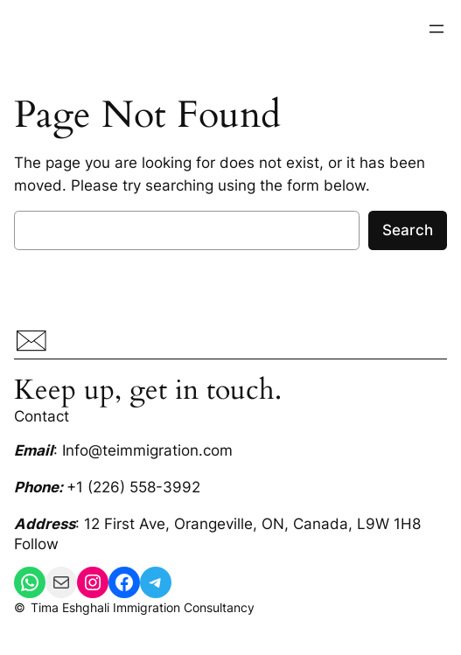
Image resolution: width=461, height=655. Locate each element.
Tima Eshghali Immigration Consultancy (143, 607)
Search (407, 230)
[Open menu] (436, 28)
